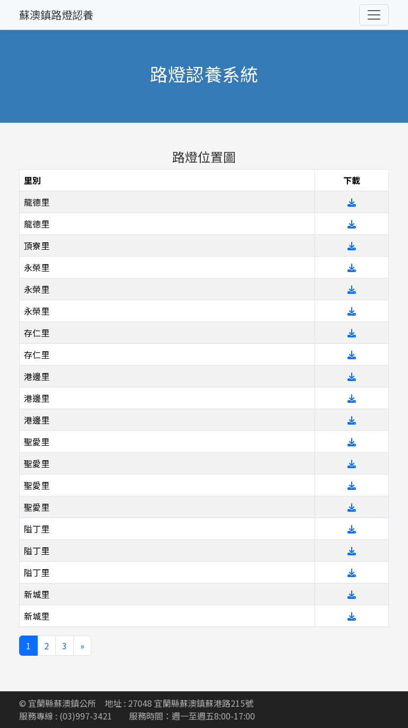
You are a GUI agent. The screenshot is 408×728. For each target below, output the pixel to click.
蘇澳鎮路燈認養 (56, 14)
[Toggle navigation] (374, 15)
